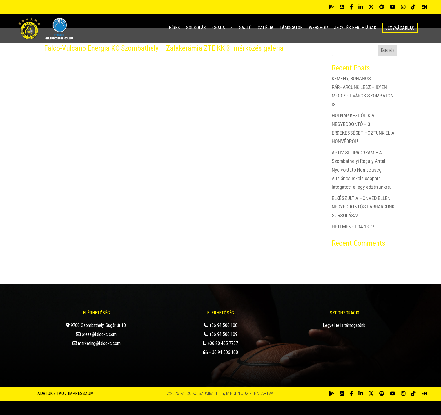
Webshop (318, 28)
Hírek (174, 28)
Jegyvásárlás (400, 28)
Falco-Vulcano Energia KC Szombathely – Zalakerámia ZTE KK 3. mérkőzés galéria (164, 62)
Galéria (265, 28)
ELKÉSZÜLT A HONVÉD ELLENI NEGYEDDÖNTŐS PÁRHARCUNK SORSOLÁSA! (363, 220)
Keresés (387, 64)
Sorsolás (196, 28)
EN (424, 7)
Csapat (219, 28)
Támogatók (291, 28)
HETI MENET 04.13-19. (354, 241)
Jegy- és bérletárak (355, 28)
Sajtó (245, 28)
